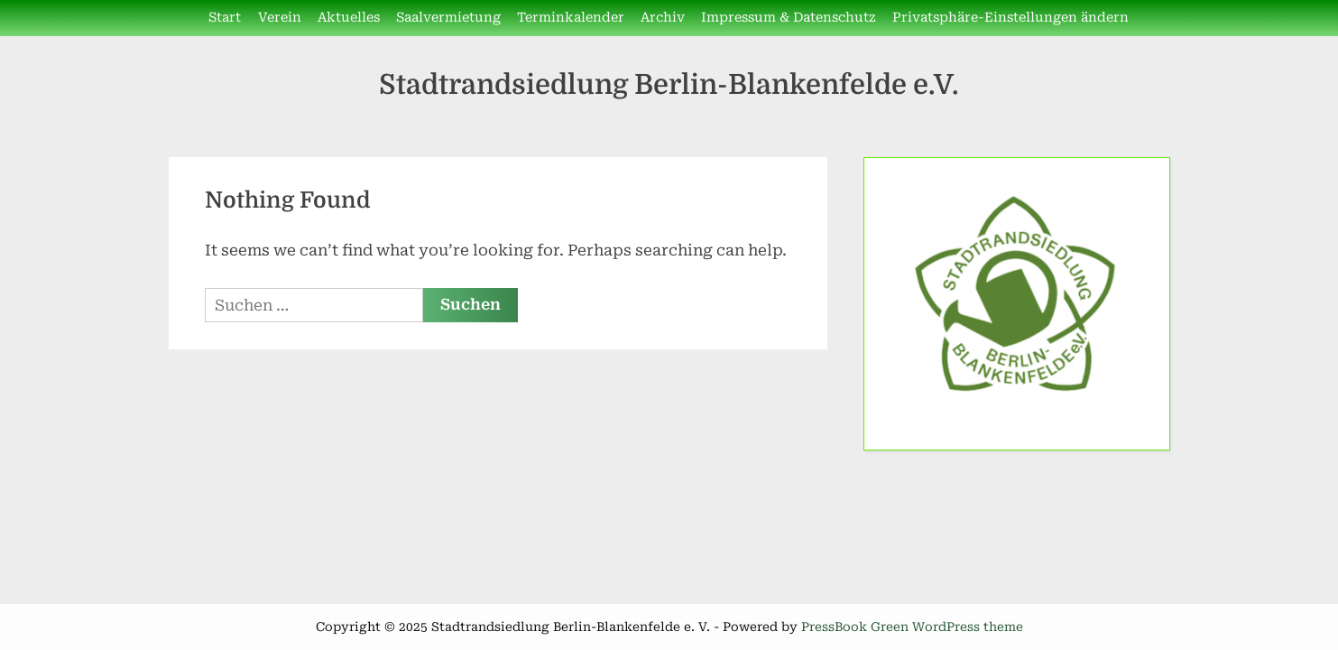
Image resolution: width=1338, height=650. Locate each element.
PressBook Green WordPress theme (912, 626)
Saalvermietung (448, 17)
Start (224, 17)
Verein (279, 17)
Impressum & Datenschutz (788, 17)
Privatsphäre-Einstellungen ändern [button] (1010, 17)
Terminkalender (570, 17)
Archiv (663, 17)
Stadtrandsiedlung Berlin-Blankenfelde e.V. (669, 84)
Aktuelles (349, 17)
